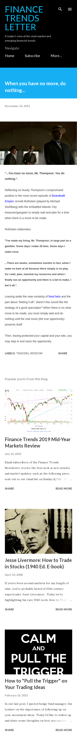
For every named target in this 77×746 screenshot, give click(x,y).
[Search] (60, 7)
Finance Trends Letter (24, 18)
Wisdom (36, 353)
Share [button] (62, 353)
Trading (22, 353)
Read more (64, 488)
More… (56, 55)
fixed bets (55, 296)
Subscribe (32, 55)
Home (9, 55)
